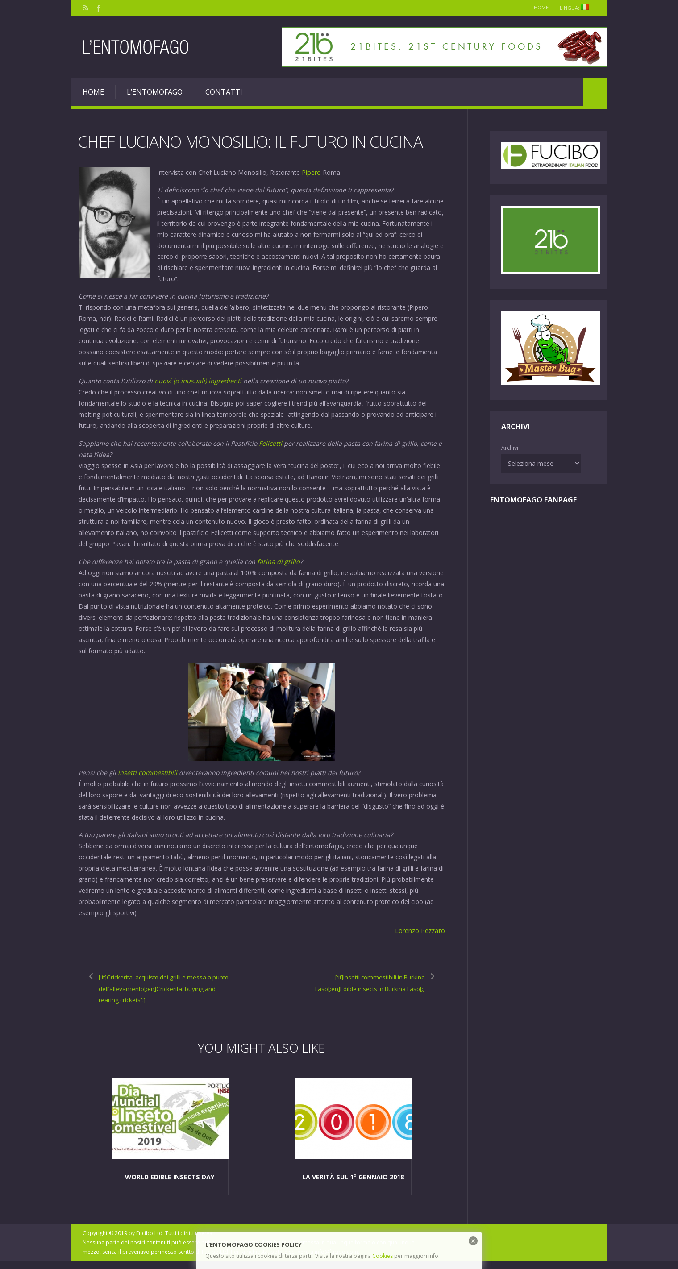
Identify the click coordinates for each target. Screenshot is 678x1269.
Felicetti (270, 442)
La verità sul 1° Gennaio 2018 (353, 1184)
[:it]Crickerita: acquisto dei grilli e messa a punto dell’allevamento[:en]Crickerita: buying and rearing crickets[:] (157, 991)
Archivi (509, 448)
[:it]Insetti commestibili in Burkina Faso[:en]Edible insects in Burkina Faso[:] (365, 985)
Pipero (311, 172)
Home (538, 7)
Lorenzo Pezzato (420, 928)
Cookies (382, 1256)
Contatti (223, 92)
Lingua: (576, 7)
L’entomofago (155, 92)
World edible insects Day (170, 1184)
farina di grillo (278, 560)
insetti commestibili (148, 770)
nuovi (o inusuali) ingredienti (197, 380)
